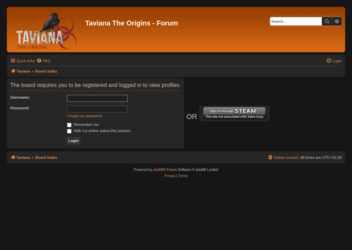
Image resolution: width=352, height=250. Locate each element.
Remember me (83, 124)
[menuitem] (43, 61)
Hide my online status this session (99, 131)
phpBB (158, 170)
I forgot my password (84, 116)
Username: (20, 97)
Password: (20, 108)
